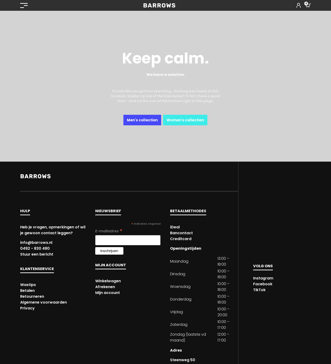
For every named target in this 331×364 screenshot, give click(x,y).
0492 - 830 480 (35, 248)
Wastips (28, 284)
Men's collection (142, 120)
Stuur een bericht (36, 254)
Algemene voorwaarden (43, 302)
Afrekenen (105, 287)
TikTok (259, 290)
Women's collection (185, 120)
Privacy (27, 308)
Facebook (262, 284)
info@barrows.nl (36, 242)
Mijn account (107, 292)
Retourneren (32, 296)
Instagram (263, 278)
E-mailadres (108, 231)
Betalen (27, 290)
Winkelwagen (108, 281)
